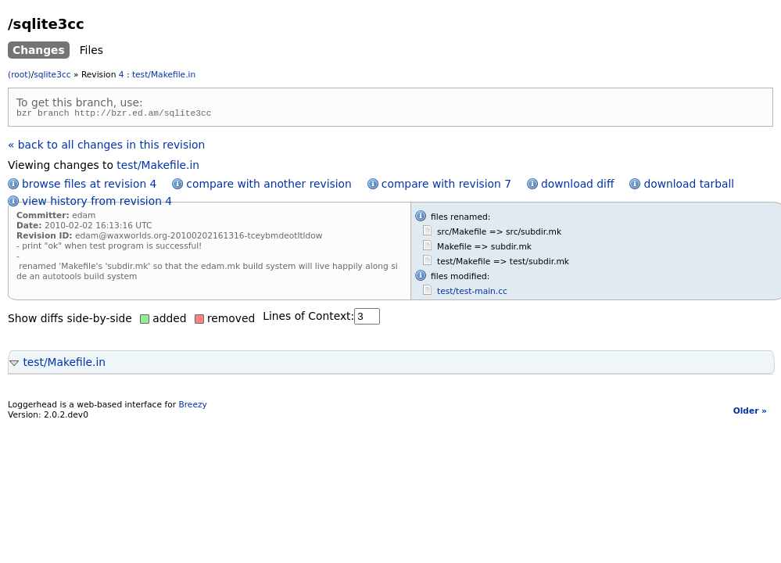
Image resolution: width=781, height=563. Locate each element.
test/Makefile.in (163, 75)
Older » (750, 413)
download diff (577, 186)
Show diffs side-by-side (70, 320)
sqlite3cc (52, 75)
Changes (39, 50)
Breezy (192, 407)
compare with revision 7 (446, 186)
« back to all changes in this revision (106, 147)
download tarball (688, 186)
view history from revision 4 (97, 203)
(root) (19, 75)
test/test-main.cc (472, 294)
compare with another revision (268, 186)
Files (91, 50)
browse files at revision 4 (89, 186)
